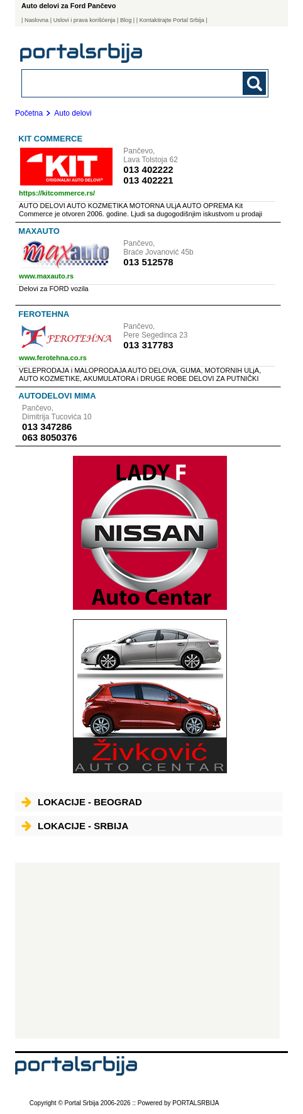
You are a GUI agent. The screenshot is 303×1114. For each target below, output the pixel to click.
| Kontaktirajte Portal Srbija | (171, 20)
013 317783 (148, 344)
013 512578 (148, 261)
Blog (125, 20)
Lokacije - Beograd (81, 802)
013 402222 (148, 169)
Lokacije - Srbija (74, 825)
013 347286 (47, 426)
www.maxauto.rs (46, 276)
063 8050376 (49, 437)
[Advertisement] (147, 951)
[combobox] (121, 82)
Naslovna (36, 20)
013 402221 (148, 180)
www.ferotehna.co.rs (53, 357)
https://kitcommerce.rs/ (57, 193)
